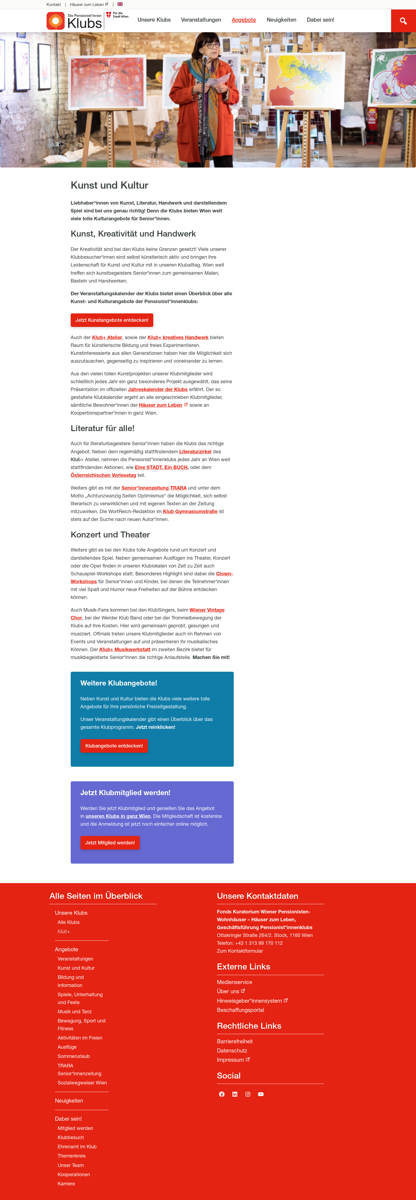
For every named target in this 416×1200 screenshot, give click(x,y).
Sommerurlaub (74, 1056)
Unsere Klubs (154, 20)
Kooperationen (74, 1175)
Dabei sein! (320, 20)
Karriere (66, 1184)
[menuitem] (154, 20)
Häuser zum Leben (87, 5)
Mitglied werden (75, 1128)
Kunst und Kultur (76, 968)
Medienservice (234, 983)
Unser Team (71, 1165)
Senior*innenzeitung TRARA (154, 488)
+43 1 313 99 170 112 (259, 943)
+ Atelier (112, 338)
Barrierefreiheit (235, 1042)
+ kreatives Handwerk (178, 338)
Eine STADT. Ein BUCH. (162, 467)
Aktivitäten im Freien (80, 1038)
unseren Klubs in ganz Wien (118, 816)
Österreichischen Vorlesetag (103, 475)
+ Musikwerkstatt (124, 650)
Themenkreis (72, 1156)
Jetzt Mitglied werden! (110, 843)
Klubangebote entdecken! (114, 746)
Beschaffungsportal (240, 1011)
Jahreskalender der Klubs (158, 390)
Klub (97, 338)
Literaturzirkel (195, 452)
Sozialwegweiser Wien (82, 1083)
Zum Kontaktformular (240, 951)
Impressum (230, 1060)
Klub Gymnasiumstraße (190, 512)
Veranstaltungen (201, 20)
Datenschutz (232, 1051)
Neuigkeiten (281, 20)
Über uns (228, 992)
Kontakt (54, 5)
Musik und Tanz (75, 1012)
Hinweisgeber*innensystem (249, 1001)
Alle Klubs (69, 922)
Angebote (244, 20)
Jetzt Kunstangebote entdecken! (112, 320)
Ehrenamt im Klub (77, 1147)
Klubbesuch (71, 1138)
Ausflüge (67, 1047)
